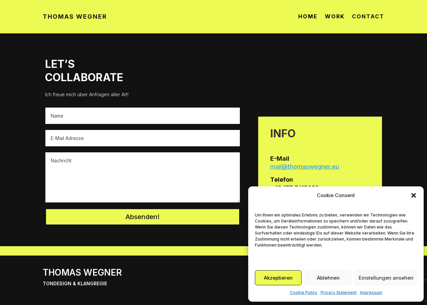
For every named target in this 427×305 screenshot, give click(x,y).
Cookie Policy (303, 292)
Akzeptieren (278, 278)
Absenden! (142, 217)
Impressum (371, 292)
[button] (413, 195)
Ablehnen (328, 278)
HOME (308, 17)
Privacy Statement (339, 292)
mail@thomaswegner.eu (304, 166)
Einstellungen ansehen (386, 278)
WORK (335, 17)
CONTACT (368, 17)
